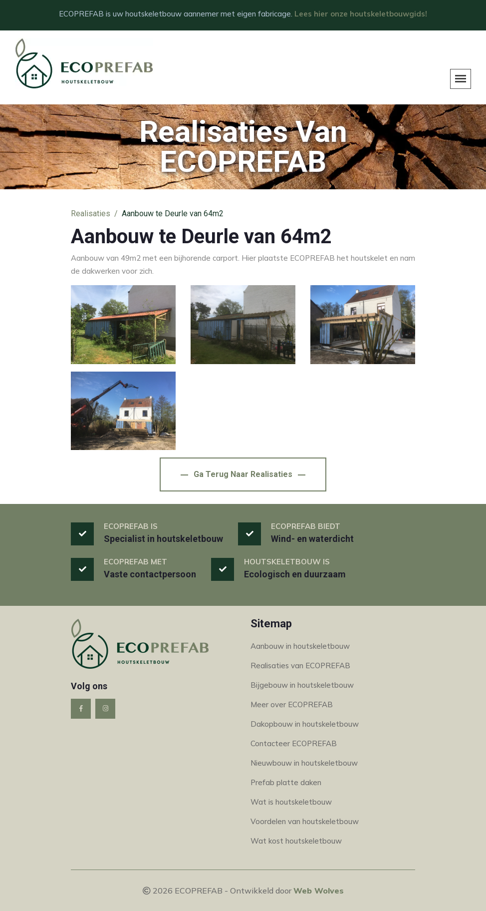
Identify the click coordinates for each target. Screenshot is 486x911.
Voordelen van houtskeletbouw (304, 821)
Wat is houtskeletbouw (291, 802)
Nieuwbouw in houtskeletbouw (304, 763)
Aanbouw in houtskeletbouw (300, 646)
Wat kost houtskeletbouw (296, 841)
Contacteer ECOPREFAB (293, 743)
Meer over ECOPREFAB (291, 704)
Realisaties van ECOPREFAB (300, 665)
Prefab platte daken (285, 782)
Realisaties (90, 213)
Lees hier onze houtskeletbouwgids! (360, 13)
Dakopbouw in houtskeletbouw (304, 724)
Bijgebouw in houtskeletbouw (302, 685)
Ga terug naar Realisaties (243, 474)
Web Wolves (318, 891)
